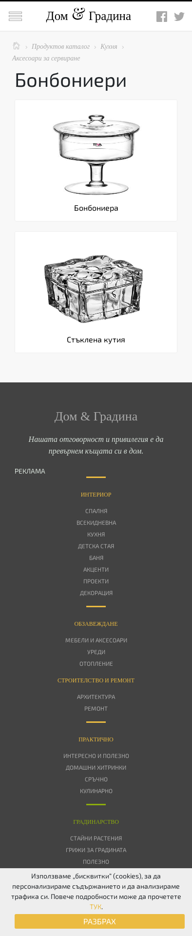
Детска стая (96, 545)
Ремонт (96, 708)
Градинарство (96, 821)
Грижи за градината (96, 849)
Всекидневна (96, 522)
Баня (96, 557)
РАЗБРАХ (99, 921)
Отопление (96, 663)
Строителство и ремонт (96, 680)
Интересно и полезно (96, 755)
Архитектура (96, 696)
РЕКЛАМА (30, 471)
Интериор (96, 494)
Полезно (96, 861)
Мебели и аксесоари (96, 640)
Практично (96, 739)
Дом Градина (88, 15)
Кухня (96, 534)
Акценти (96, 569)
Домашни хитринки (96, 767)
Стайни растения (96, 838)
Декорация (96, 592)
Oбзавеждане (95, 623)
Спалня (96, 510)
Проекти (96, 581)
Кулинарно (96, 790)
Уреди (96, 651)
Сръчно (96, 779)
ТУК (95, 906)
